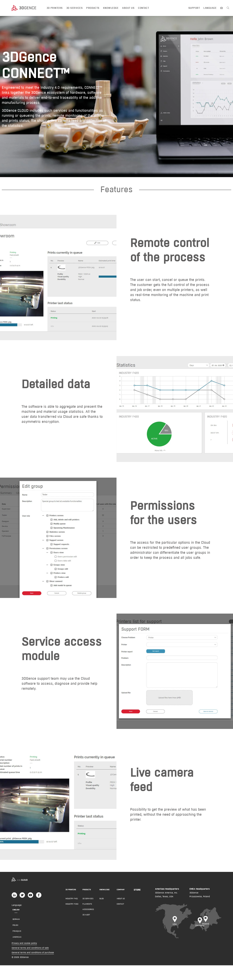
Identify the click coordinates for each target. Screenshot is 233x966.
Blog (101, 899)
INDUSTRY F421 (71, 899)
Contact (143, 8)
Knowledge (110, 8)
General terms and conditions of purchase (33, 953)
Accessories (88, 910)
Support (194, 8)
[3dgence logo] (27, 8)
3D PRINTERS (70, 890)
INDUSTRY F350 (71, 904)
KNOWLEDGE (104, 890)
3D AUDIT (86, 915)
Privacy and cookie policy (24, 943)
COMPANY (121, 890)
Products (92, 8)
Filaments (87, 904)
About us (128, 8)
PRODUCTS (86, 890)
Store (137, 890)
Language (210, 8)
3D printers (55, 8)
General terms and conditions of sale (30, 948)
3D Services (74, 8)
